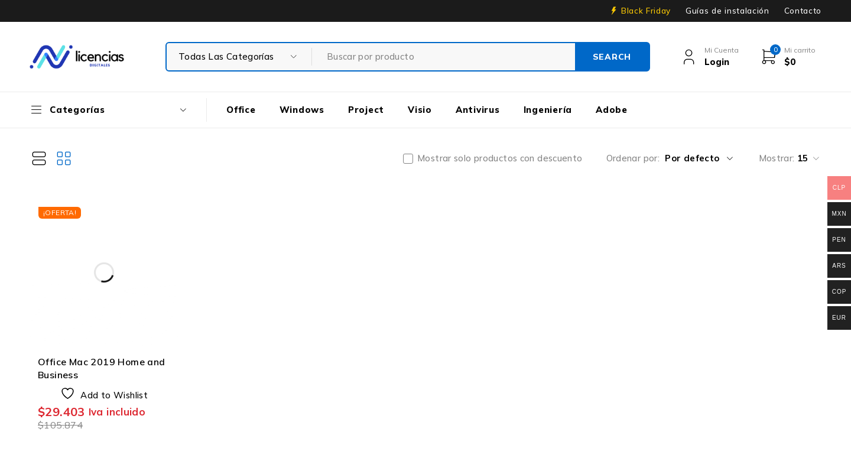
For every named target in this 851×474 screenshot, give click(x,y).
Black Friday (646, 10)
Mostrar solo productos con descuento (500, 158)
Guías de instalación (727, 10)
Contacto (802, 10)
